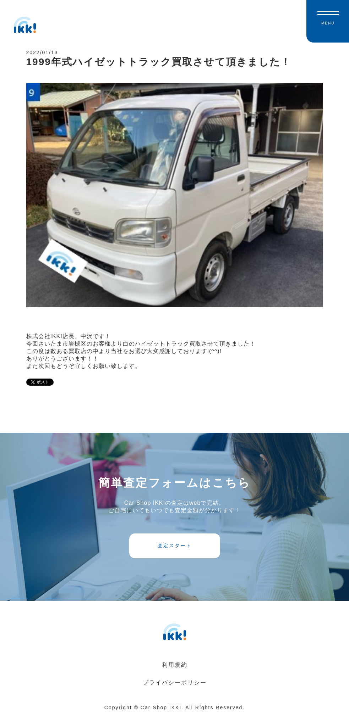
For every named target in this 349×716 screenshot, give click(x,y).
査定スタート (175, 545)
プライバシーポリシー (175, 682)
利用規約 (174, 665)
